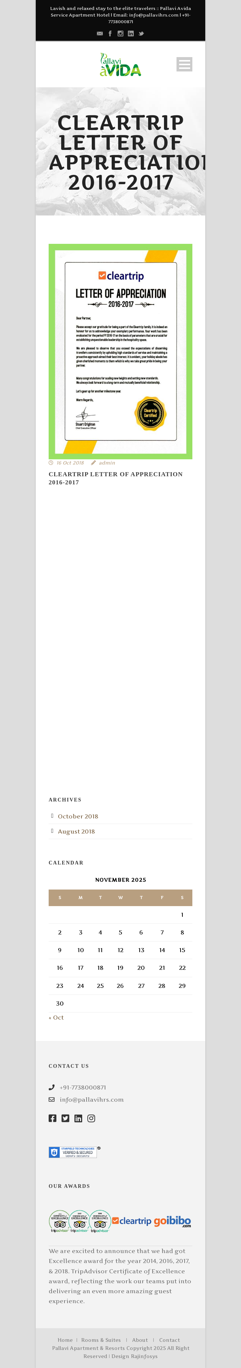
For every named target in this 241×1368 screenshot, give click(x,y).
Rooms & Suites (101, 1340)
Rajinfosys (144, 1356)
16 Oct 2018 (70, 463)
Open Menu (184, 64)
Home (65, 1340)
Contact (169, 1340)
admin (107, 463)
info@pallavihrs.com (154, 15)
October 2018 (78, 816)
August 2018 (76, 831)
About (140, 1340)
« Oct (56, 1017)
